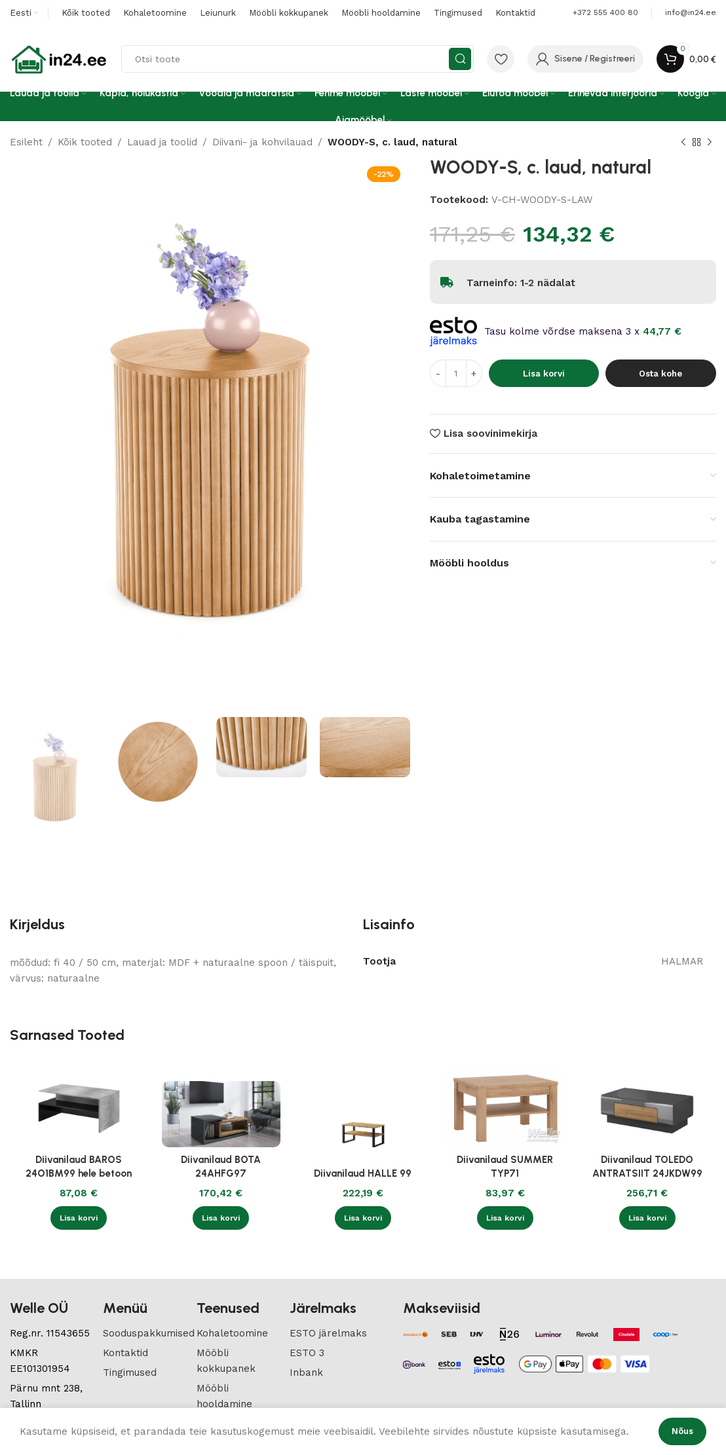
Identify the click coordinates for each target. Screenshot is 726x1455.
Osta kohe (660, 373)
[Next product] (709, 142)
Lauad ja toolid (162, 142)
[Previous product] (683, 142)
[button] (78, 1218)
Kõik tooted (85, 142)
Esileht (26, 142)
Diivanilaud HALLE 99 (362, 1173)
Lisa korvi (544, 373)
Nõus (682, 1431)
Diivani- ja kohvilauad (262, 142)
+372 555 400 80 (605, 12)
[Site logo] (59, 58)
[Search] (297, 59)
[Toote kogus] (456, 373)
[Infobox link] (690, 13)
